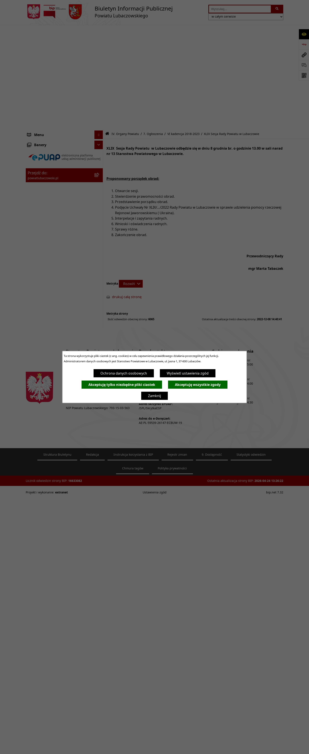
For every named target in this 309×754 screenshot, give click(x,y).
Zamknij (154, 395)
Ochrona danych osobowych (123, 373)
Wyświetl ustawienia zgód (188, 373)
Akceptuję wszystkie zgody (198, 384)
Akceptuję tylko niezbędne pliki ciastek (121, 384)
